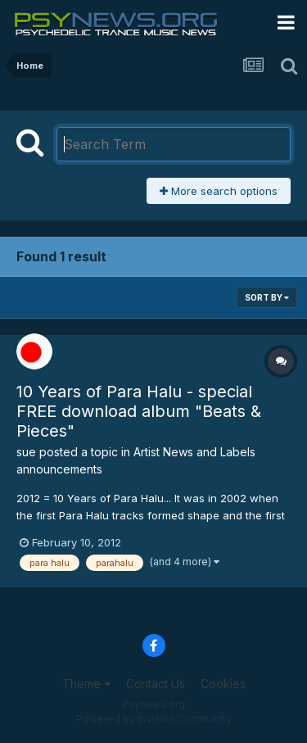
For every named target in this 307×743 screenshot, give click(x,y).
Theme (86, 684)
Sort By (267, 297)
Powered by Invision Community (154, 719)
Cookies (223, 684)
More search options (219, 190)
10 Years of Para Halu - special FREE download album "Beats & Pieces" (138, 411)
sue (26, 452)
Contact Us (155, 684)
